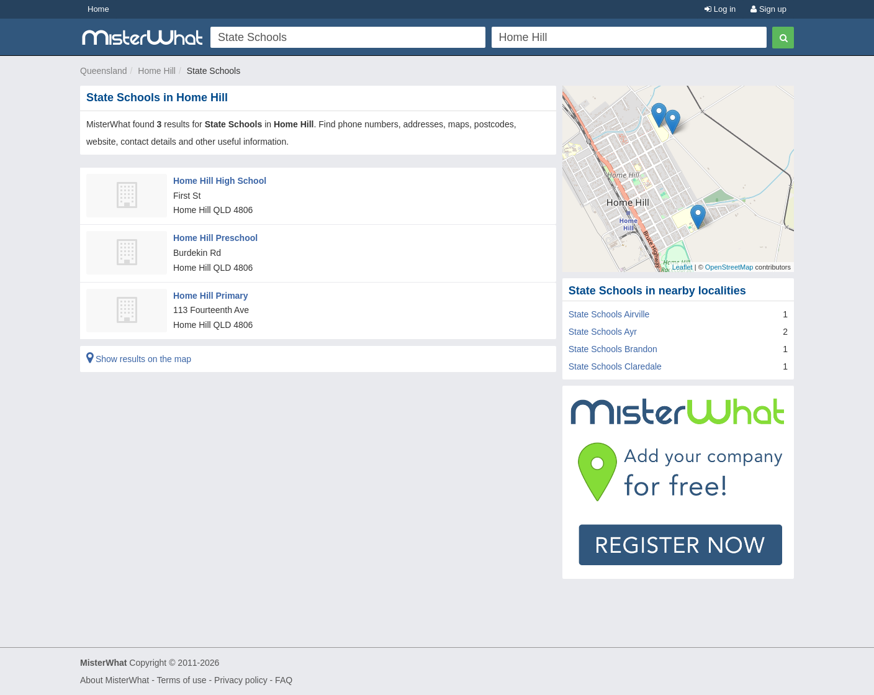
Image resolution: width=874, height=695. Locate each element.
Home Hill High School (219, 181)
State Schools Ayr (603, 332)
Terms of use (181, 680)
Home (98, 9)
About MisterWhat (114, 680)
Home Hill (157, 71)
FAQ (283, 680)
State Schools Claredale (615, 366)
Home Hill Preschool (215, 238)
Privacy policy (241, 680)
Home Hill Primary (210, 296)
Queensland (103, 71)
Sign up (768, 9)
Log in (720, 9)
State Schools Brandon (613, 349)
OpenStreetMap (729, 267)
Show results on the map (138, 359)
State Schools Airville (609, 314)
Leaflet (682, 267)
